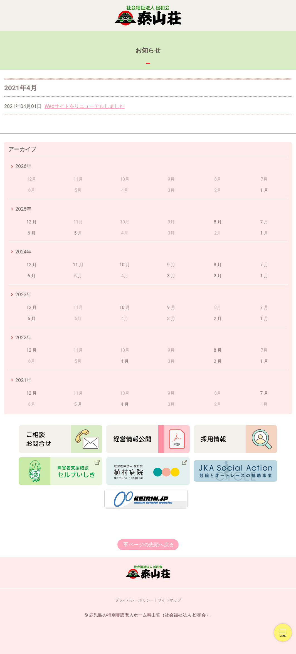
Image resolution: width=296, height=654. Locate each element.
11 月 (78, 264)
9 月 (171, 264)
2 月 (218, 275)
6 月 (32, 233)
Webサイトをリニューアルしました (84, 106)
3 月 (171, 275)
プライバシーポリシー (134, 600)
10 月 (124, 264)
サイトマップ (169, 600)
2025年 (23, 209)
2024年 (23, 252)
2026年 (23, 166)
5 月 (78, 233)
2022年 (23, 337)
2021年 (23, 380)
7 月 (264, 222)
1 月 (264, 190)
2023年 (23, 294)
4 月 (125, 361)
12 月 (31, 222)
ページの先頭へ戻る (151, 544)
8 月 (218, 222)
